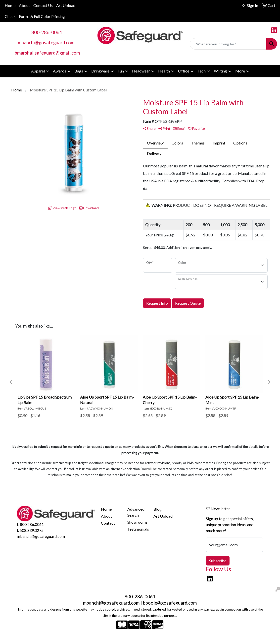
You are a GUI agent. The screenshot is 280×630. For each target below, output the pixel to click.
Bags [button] (78, 71)
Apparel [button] (38, 71)
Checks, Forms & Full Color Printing (35, 16)
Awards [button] (59, 71)
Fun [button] (121, 71)
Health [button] (164, 71)
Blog (157, 509)
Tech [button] (201, 71)
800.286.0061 (32, 524)
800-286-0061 (46, 32)
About (24, 5)
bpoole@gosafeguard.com (170, 603)
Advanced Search (135, 512)
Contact (108, 523)
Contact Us (43, 5)
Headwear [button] (141, 71)
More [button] (240, 71)
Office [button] (183, 71)
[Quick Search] (228, 44)
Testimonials (137, 529)
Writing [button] (220, 71)
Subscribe (217, 560)
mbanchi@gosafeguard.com (46, 42)
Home (10, 5)
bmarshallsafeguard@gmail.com (47, 53)
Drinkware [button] (100, 71)
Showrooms (137, 522)
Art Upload (65, 5)
